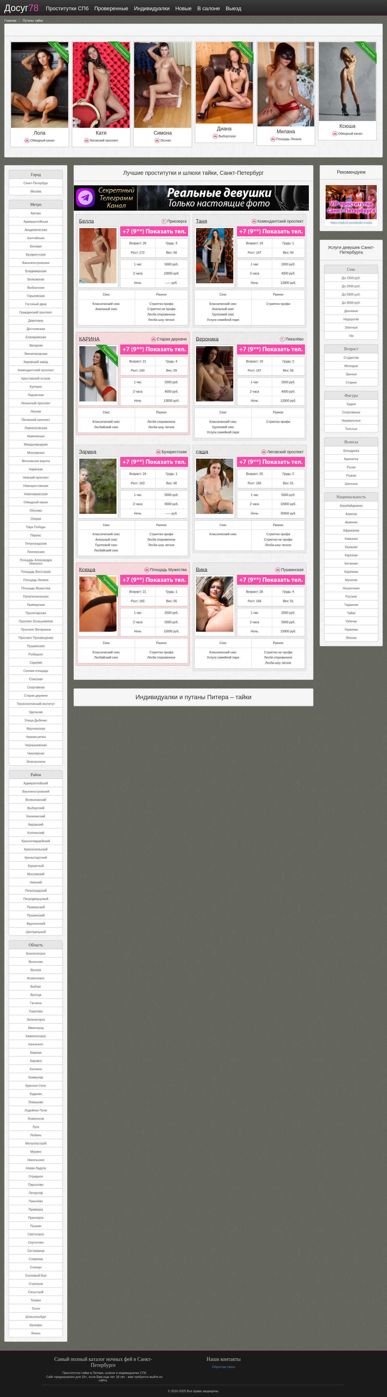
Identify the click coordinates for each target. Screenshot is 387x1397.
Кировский (35, 824)
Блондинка (351, 450)
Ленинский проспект (35, 403)
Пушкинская (36, 646)
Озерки (36, 518)
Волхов (36, 970)
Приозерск (35, 1217)
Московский (35, 874)
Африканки (351, 530)
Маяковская (36, 436)
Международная (35, 444)
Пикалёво (36, 1201)
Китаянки (351, 563)
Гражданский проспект (36, 312)
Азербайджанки (351, 505)
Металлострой (35, 1143)
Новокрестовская (35, 485)
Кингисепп (35, 1044)
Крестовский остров (35, 378)
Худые (351, 404)
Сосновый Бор (35, 1275)
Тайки (351, 612)
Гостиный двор (36, 304)
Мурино (35, 1151)
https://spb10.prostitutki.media (351, 222)
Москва (35, 191)
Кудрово (36, 1094)
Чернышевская (36, 745)
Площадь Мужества (35, 588)
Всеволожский (35, 799)
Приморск (36, 1209)
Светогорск (36, 1234)
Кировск (36, 1060)
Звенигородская (35, 353)
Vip (351, 335)
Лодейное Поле (35, 1110)
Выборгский (35, 808)
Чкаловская (35, 753)
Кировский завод (36, 362)
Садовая (36, 662)
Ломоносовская (35, 428)
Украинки (351, 629)
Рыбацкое (36, 654)
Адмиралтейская (36, 221)
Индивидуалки (151, 8)
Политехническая (35, 596)
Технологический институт (36, 703)
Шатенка (351, 483)
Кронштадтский (36, 857)
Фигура (351, 394)
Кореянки (351, 571)
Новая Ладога (36, 1168)
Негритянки (351, 587)
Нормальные (351, 420)
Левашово (35, 1102)
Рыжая (351, 475)
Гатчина (35, 1003)
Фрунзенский (35, 923)
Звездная (36, 345)
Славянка (36, 1259)
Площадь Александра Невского (36, 561)
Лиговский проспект (36, 419)
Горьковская (36, 296)
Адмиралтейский (36, 783)
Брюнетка (351, 458)
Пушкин (35, 1226)
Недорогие (351, 319)
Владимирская (36, 271)
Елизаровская (36, 337)
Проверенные (110, 8)
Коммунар (35, 1077)
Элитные (351, 327)
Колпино (36, 1069)
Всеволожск (36, 978)
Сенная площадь (35, 670)
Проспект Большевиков (36, 621)
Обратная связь (223, 1367)
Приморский (36, 907)
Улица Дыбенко (35, 720)
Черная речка (36, 736)
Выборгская (35, 287)
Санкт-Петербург (36, 183)
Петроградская (36, 543)
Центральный (36, 932)
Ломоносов (36, 1118)
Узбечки (351, 620)
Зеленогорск (36, 1019)
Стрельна (36, 1283)
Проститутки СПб (66, 8)
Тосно (36, 1308)
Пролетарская (36, 613)
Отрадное (36, 1176)
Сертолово (35, 1242)
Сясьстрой (35, 1292)
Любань (35, 1135)
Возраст (351, 348)
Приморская (36, 604)
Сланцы (36, 1267)
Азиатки (351, 513)
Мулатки (351, 579)
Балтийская (35, 238)
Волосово (36, 961)
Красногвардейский (36, 841)
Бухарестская (35, 254)
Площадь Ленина (36, 580)
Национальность (351, 495)
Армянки (351, 521)
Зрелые (351, 374)
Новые (182, 8)
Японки (351, 637)
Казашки (351, 546)
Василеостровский (35, 791)
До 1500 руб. (351, 278)
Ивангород (35, 1027)
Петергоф (36, 1193)
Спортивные (351, 412)
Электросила (35, 761)
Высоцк (35, 994)
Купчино (36, 386)
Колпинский (35, 832)
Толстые (351, 428)
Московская (35, 452)
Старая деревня (36, 695)
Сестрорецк (35, 1250)
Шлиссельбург (35, 1316)
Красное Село (36, 1085)
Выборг (35, 986)
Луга (36, 1127)
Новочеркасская (36, 494)
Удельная (36, 712)
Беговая (35, 246)
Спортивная (35, 687)
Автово (36, 213)
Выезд (233, 8)
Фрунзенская (35, 728)
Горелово (36, 1011)
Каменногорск (36, 1036)
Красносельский (35, 849)
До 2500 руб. (351, 286)
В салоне (208, 8)
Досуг (21, 8)
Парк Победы (35, 527)
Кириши (35, 1052)
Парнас (35, 535)
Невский (36, 882)
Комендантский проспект (36, 370)
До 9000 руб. (351, 302)
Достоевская (36, 329)
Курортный (35, 865)
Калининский (35, 816)
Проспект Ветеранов (36, 629)
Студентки (351, 357)
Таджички (351, 604)
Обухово (36, 510)
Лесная (36, 411)
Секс (351, 268)
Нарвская (36, 469)
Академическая (35, 229)
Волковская (35, 279)
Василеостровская (35, 262)
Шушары (36, 1325)
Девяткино (35, 320)
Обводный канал (36, 502)
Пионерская (35, 551)
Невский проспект (36, 477)
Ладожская (36, 395)
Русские (351, 596)
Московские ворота (36, 461)
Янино (35, 1333)
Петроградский (36, 890)
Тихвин (36, 1300)
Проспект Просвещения (35, 637)
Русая (351, 467)
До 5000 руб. (351, 294)
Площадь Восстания (36, 571)
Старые (351, 382)
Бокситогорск (35, 953)
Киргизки (351, 554)
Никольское (35, 1160)
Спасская (36, 679)
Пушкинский (36, 915)
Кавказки (351, 538)
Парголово (35, 1184)
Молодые (351, 365)
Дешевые (351, 311)
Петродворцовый (35, 898)
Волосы (351, 441)
